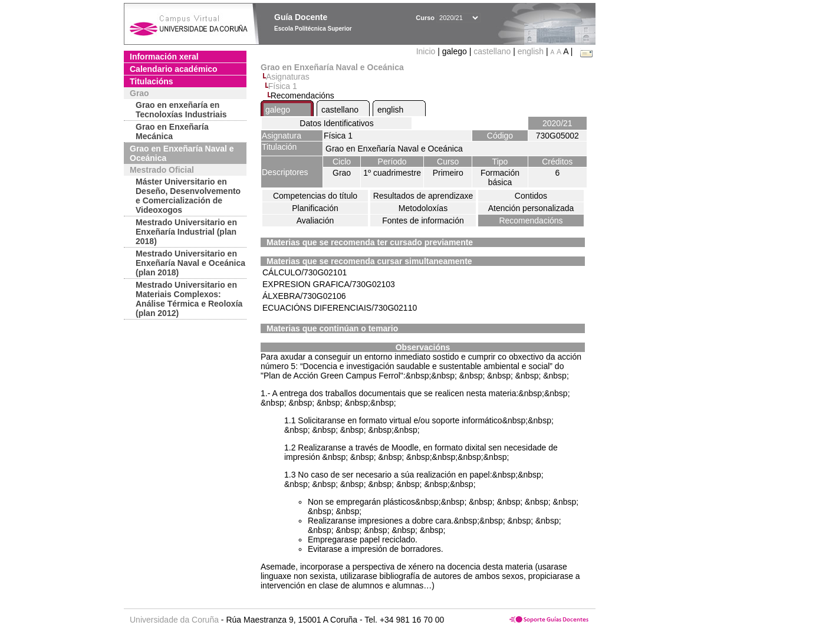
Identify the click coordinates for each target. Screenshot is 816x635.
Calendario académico (174, 69)
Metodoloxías (423, 208)
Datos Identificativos (336, 123)
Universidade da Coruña (174, 619)
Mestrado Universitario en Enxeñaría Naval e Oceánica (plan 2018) (190, 263)
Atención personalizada (531, 208)
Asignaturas (288, 76)
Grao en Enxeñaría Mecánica (172, 131)
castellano (492, 51)
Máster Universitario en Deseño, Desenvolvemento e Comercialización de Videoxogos (188, 196)
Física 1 (282, 86)
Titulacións (151, 81)
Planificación (315, 208)
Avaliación (315, 220)
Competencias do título (315, 195)
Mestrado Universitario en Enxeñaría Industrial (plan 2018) (186, 232)
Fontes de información (423, 220)
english (531, 51)
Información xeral (164, 56)
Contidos (531, 195)
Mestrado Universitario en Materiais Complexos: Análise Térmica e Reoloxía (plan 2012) (189, 299)
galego (277, 109)
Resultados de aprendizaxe (423, 195)
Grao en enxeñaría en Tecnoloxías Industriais (181, 109)
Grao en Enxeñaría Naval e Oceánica (182, 153)
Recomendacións (530, 220)
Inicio (427, 51)
